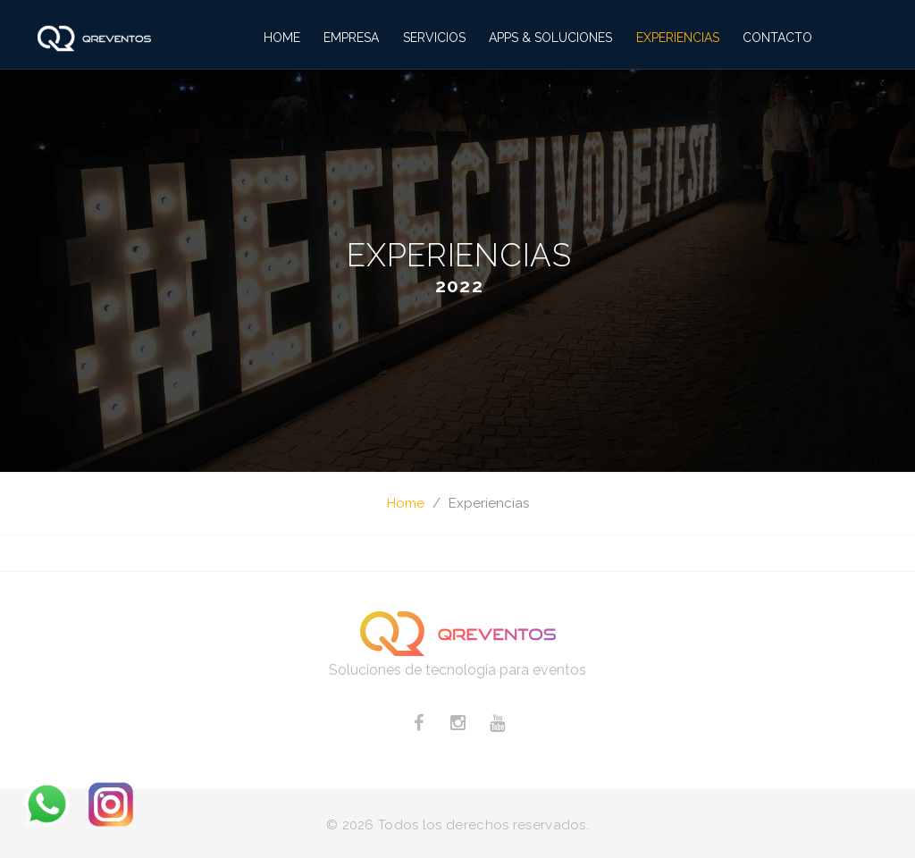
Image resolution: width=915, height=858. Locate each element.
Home (282, 37)
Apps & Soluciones (550, 37)
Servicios (434, 37)
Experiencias (677, 37)
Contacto (777, 37)
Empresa (351, 37)
